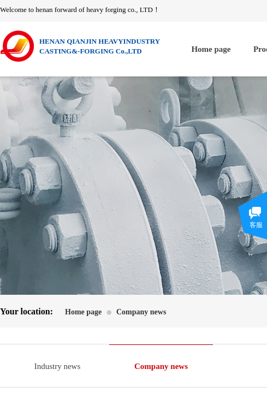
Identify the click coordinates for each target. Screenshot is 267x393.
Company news (141, 312)
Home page (210, 49)
